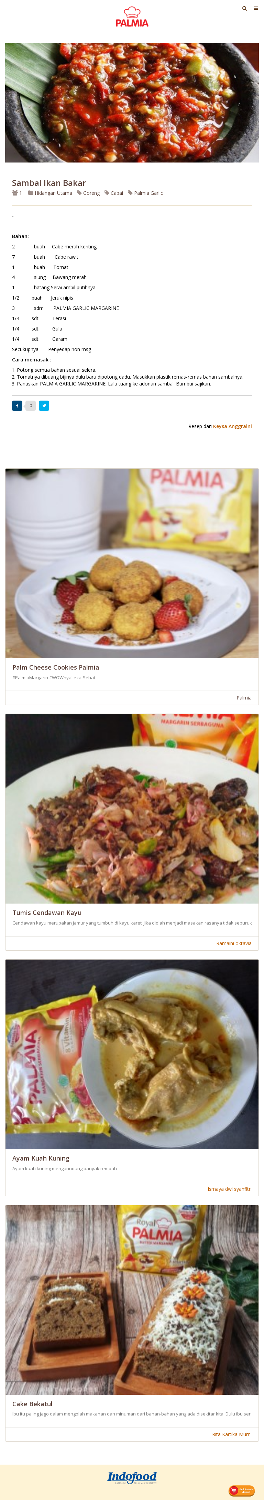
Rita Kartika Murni (232, 1434)
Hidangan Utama (51, 193)
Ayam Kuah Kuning (40, 1158)
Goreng (88, 193)
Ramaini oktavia (234, 943)
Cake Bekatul (32, 1404)
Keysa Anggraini (232, 426)
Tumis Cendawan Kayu (46, 912)
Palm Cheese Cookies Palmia (55, 667)
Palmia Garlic (145, 193)
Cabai (113, 193)
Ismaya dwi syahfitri (230, 1189)
